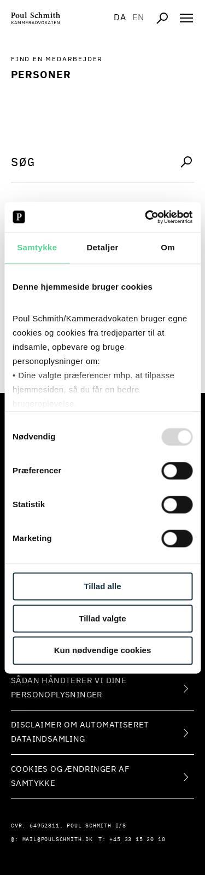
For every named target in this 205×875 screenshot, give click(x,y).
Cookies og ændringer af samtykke (70, 776)
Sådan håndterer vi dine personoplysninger (68, 688)
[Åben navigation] (186, 18)
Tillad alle (102, 586)
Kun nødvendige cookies (102, 650)
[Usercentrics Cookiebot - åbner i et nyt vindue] (145, 217)
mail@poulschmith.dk (57, 839)
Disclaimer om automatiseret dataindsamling (80, 732)
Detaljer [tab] (102, 247)
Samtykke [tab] (37, 247)
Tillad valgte (102, 618)
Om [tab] (168, 247)
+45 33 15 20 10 (137, 839)
